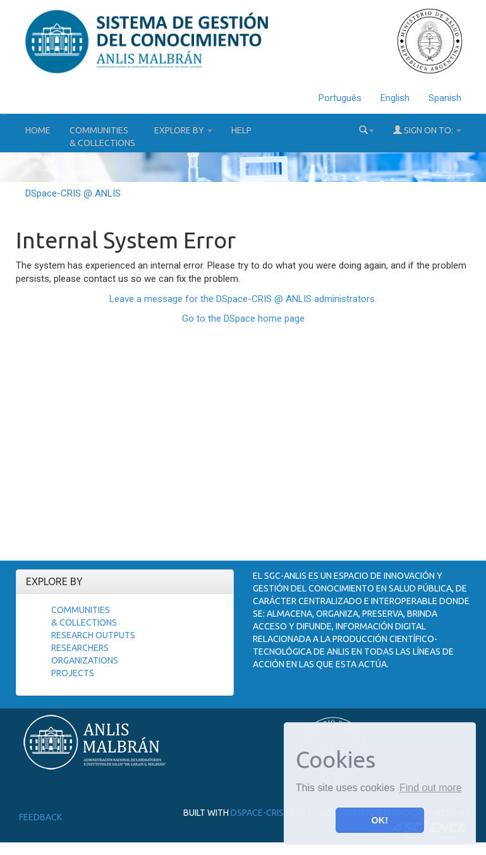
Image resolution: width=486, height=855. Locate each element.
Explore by (183, 130)
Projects (72, 673)
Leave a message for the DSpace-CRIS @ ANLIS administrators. (243, 299)
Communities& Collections (102, 136)
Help (241, 130)
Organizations (84, 660)
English (395, 98)
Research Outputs (93, 635)
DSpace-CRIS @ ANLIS (73, 193)
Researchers (80, 648)
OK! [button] (380, 820)
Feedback (40, 817)
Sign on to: (427, 129)
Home (38, 130)
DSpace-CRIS (257, 813)
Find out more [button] (430, 787)
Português (340, 98)
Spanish (444, 98)
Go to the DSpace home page (243, 318)
